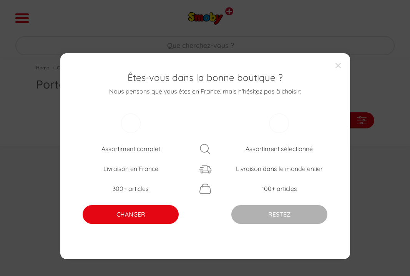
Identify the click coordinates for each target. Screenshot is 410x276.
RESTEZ (279, 214)
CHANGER (130, 214)
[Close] (338, 65)
